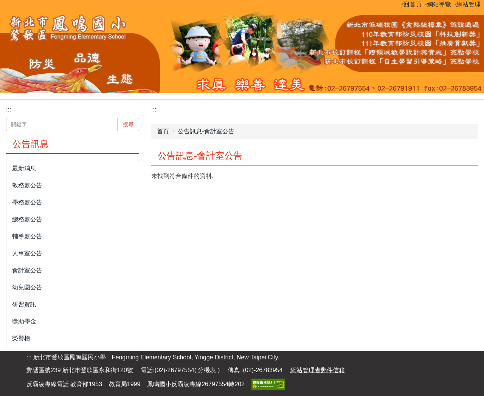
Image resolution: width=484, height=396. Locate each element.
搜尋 (128, 124)
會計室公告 (27, 270)
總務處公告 (27, 219)
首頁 (163, 131)
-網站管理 (468, 4)
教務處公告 (27, 185)
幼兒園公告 (27, 287)
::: (403, 4)
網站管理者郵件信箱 (317, 370)
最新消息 (24, 168)
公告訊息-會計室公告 (206, 131)
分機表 (207, 370)
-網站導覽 (438, 4)
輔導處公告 (27, 236)
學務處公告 (27, 202)
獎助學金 (24, 321)
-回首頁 (411, 4)
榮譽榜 (21, 338)
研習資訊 (24, 304)
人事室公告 (27, 253)
